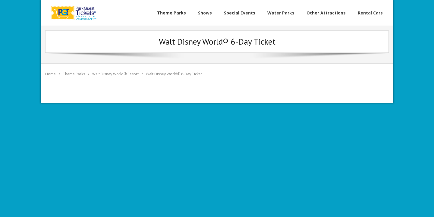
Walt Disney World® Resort (115, 74)
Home (50, 74)
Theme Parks (74, 74)
